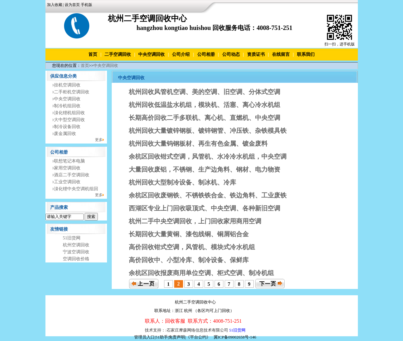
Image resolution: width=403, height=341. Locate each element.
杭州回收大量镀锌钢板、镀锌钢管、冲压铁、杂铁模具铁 (208, 130)
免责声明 (177, 337)
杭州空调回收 (76, 245)
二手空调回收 (117, 54)
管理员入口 (144, 337)
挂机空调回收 (67, 85)
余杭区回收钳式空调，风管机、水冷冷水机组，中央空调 (208, 156)
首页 (92, 54)
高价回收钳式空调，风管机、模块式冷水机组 (192, 247)
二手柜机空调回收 (71, 92)
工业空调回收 (67, 181)
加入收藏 (54, 5)
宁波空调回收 (76, 252)
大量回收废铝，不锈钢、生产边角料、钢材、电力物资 (204, 169)
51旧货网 (71, 238)
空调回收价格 (76, 258)
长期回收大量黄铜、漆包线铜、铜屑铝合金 (189, 234)
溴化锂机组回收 (69, 112)
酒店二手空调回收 (71, 175)
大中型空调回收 (69, 119)
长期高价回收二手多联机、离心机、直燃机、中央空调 (204, 117)
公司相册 (206, 54)
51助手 (162, 337)
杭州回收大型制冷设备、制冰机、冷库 (182, 182)
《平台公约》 (198, 337)
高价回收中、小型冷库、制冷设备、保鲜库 (189, 259)
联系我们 (306, 54)
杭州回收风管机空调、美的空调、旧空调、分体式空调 (204, 91)
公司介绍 (181, 54)
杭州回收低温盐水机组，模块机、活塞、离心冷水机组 (204, 104)
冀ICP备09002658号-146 (235, 337)
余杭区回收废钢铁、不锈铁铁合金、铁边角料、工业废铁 (208, 195)
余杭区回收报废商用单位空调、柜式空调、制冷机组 (201, 272)
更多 (99, 140)
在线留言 (281, 54)
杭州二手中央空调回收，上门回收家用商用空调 (195, 221)
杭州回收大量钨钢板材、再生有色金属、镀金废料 (198, 143)
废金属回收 (65, 133)
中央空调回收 (151, 54)
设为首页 (72, 5)
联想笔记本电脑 (69, 161)
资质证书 (256, 54)
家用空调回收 (67, 168)
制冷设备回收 (67, 126)
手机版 (86, 5)
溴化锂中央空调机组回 (76, 188)
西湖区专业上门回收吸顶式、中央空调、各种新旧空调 (204, 208)
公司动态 (231, 54)
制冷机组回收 (67, 105)
